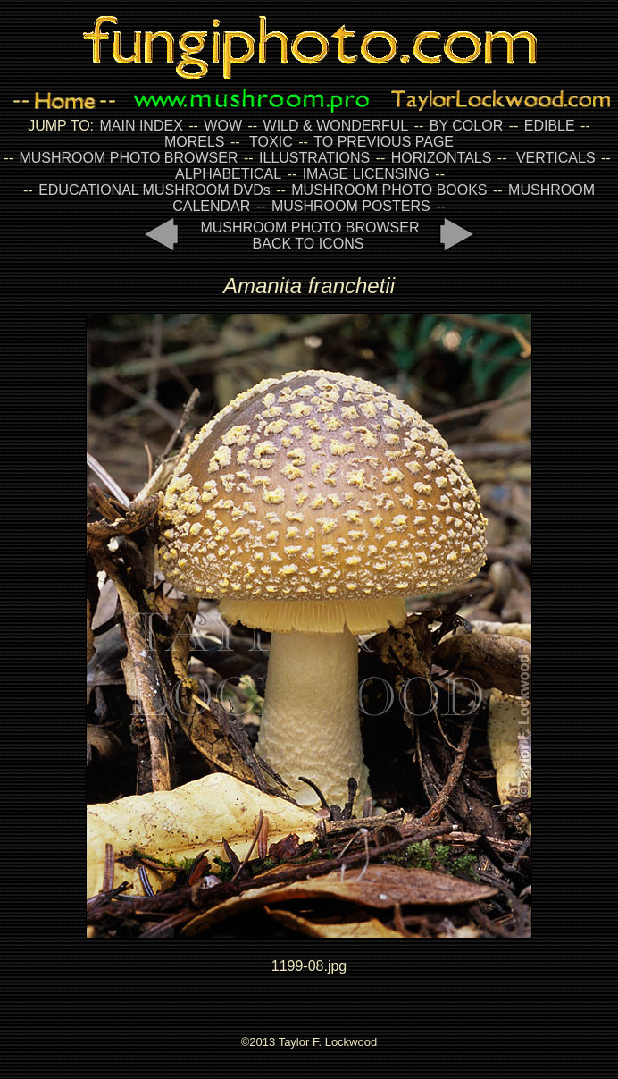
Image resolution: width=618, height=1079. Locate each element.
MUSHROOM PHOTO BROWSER (128, 157)
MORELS (194, 141)
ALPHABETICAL (228, 173)
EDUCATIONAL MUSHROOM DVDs (154, 190)
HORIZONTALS (441, 157)
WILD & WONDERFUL (336, 125)
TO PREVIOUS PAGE (383, 141)
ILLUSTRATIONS (314, 157)
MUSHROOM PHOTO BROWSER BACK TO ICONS (309, 235)
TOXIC (271, 141)
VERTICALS (556, 157)
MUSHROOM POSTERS (350, 206)
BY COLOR (466, 125)
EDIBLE (549, 125)
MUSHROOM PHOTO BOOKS (389, 190)
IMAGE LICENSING (364, 173)
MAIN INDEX (140, 125)
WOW (223, 125)
